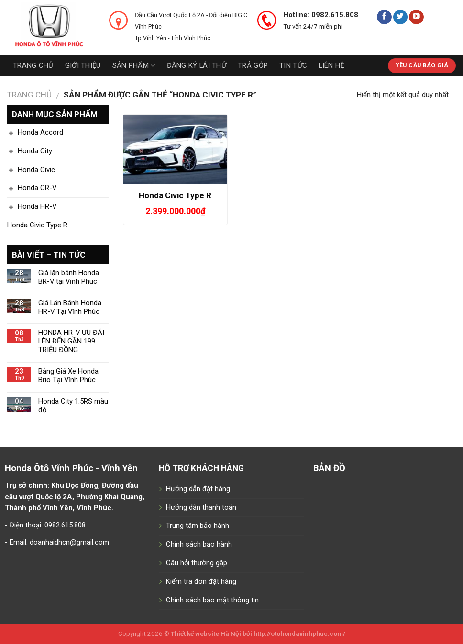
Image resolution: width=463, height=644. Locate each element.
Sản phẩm (133, 65)
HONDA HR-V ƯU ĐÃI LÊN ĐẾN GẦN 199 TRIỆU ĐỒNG (71, 341)
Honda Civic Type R (37, 225)
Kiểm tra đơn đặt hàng (201, 581)
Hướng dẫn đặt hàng (198, 488)
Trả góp (253, 65)
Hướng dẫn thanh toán (201, 507)
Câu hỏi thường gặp (196, 562)
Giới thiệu (83, 65)
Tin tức (293, 65)
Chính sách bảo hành (199, 544)
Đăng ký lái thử (196, 65)
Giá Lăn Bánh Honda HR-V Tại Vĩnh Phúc (69, 307)
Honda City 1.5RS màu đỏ (73, 405)
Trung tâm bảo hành (197, 525)
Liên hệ (331, 65)
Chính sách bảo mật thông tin (212, 600)
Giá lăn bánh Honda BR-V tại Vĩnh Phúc (68, 277)
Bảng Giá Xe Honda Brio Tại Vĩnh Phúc (68, 375)
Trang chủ (33, 65)
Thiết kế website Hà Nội (206, 633)
